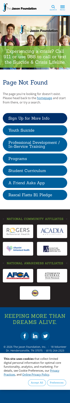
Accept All (37, 382)
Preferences (56, 382)
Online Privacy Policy (35, 374)
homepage (44, 98)
